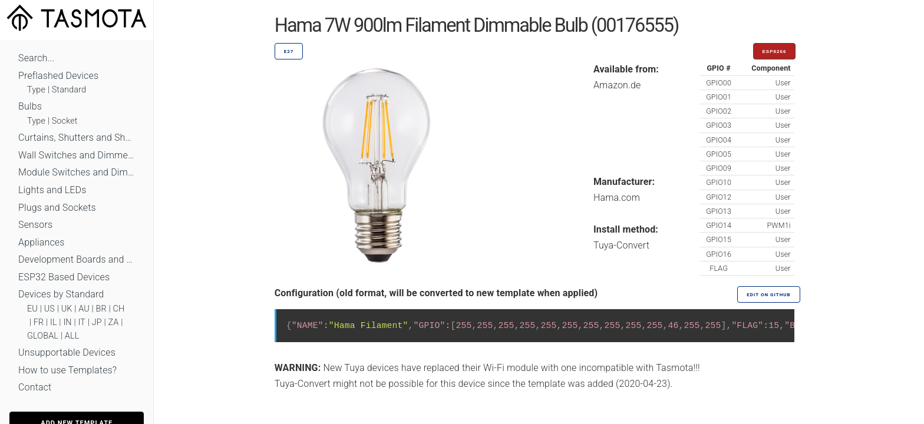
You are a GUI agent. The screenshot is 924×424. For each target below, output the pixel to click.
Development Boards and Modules (76, 259)
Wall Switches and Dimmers (76, 155)
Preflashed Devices (58, 75)
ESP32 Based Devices (64, 277)
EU (32, 309)
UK (66, 309)
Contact (34, 387)
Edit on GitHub (768, 294)
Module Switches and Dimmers (76, 172)
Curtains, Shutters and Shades (76, 137)
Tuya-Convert (621, 245)
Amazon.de (617, 85)
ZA (113, 322)
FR (39, 322)
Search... (36, 58)
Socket (65, 121)
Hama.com (616, 197)
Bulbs (30, 106)
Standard (69, 90)
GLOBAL (42, 336)
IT (81, 322)
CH (119, 309)
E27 (289, 51)
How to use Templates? (67, 370)
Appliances (41, 242)
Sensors (35, 224)
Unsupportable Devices (67, 352)
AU (84, 309)
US (49, 309)
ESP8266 (775, 51)
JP (97, 322)
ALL (72, 336)
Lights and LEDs (52, 190)
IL (53, 322)
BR (101, 309)
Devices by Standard (61, 294)
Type (36, 90)
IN (67, 322)
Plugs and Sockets (57, 207)
